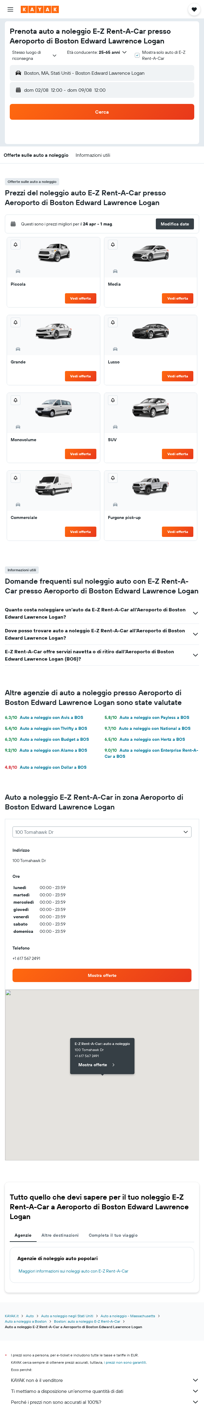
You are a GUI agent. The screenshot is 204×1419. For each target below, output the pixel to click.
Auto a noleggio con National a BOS (148, 728)
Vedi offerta (80, 298)
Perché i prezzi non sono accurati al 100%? (105, 1402)
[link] (102, 975)
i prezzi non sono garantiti (125, 1362)
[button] (10, 9)
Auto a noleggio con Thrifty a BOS (46, 728)
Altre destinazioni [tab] (60, 1235)
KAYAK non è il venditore (105, 1380)
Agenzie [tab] (23, 1235)
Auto (30, 1316)
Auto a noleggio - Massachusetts (128, 1316)
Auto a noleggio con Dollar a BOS (46, 767)
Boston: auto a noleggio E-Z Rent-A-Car (87, 1321)
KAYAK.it (12, 1316)
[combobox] (35, 55)
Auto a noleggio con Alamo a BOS (46, 750)
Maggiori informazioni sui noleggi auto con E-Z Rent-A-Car (73, 1271)
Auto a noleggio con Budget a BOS (47, 739)
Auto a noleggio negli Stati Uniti (67, 1316)
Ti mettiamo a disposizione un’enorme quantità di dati (105, 1391)
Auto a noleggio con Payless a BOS (147, 717)
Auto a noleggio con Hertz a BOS (145, 739)
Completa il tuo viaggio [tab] (113, 1235)
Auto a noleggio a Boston (26, 1321)
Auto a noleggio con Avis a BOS (44, 717)
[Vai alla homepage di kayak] (40, 9)
